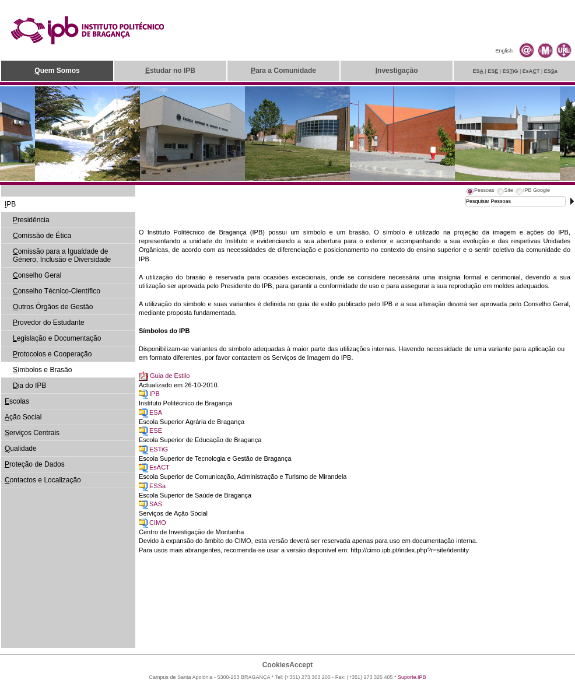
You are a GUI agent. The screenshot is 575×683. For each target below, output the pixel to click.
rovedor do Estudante (49, 322)
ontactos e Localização (43, 480)
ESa (551, 71)
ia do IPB (29, 385)
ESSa (157, 485)
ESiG (510, 71)
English (504, 51)
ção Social (23, 417)
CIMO (157, 522)
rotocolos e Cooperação (52, 354)
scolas (17, 401)
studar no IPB (170, 70)
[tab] (480, 192)
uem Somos (56, 70)
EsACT (159, 467)
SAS (155, 503)
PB (10, 204)
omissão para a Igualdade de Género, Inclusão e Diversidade (62, 255)
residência (31, 220)
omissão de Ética (42, 236)
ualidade (21, 448)
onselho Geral (37, 275)
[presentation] (480, 192)
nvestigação (397, 70)
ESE (155, 430)
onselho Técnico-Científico (56, 291)
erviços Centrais (32, 433)
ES (477, 71)
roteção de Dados (35, 464)
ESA (155, 412)
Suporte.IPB (412, 677)
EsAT (531, 71)
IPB (154, 393)
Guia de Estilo (170, 375)
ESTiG (158, 449)
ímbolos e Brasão (42, 370)
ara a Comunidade (283, 70)
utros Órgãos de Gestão (53, 307)
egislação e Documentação (57, 338)
